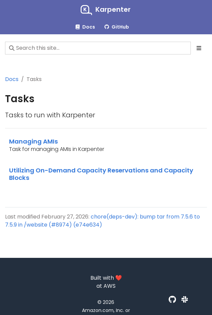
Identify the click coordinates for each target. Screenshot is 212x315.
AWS (109, 286)
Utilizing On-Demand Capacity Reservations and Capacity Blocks (101, 174)
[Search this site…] (98, 48)
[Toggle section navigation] (199, 48)
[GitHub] (172, 299)
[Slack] (184, 299)
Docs (11, 79)
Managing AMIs (33, 141)
